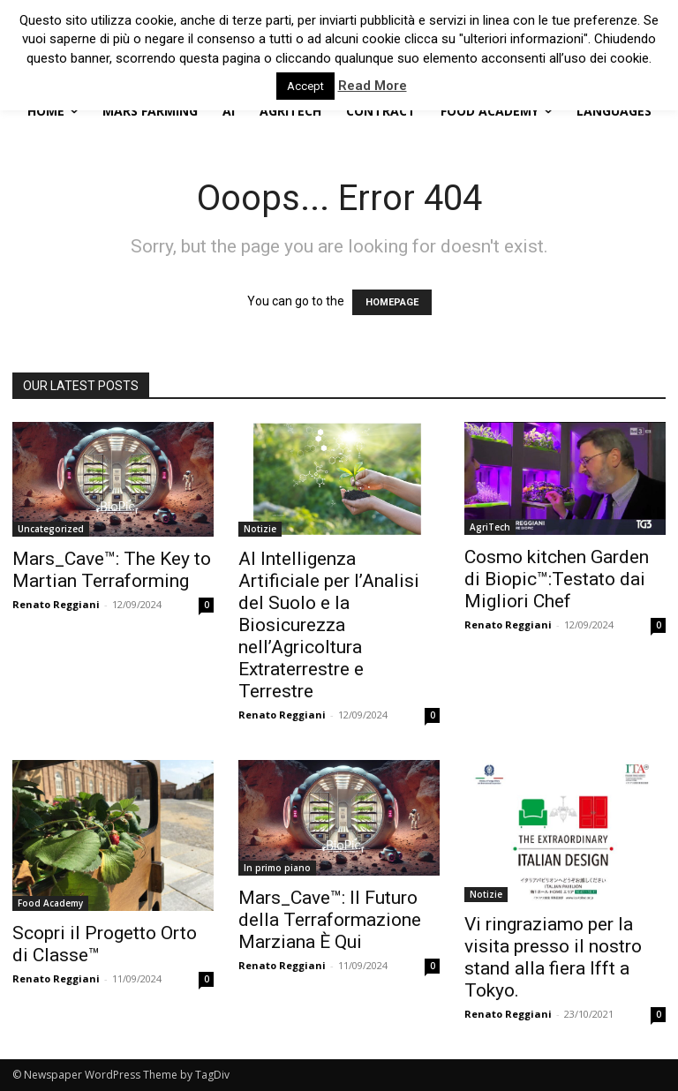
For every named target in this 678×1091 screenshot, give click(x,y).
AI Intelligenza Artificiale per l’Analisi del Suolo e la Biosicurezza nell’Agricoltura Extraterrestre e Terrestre (328, 625)
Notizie (260, 529)
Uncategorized (51, 529)
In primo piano (277, 868)
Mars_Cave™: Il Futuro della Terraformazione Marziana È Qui (329, 919)
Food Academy (50, 903)
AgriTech (490, 527)
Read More (372, 86)
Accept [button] (305, 86)
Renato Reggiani (56, 604)
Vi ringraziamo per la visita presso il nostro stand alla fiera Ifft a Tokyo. (553, 957)
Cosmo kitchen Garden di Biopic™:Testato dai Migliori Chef (556, 579)
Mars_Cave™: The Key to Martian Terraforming (111, 569)
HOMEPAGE (391, 302)
